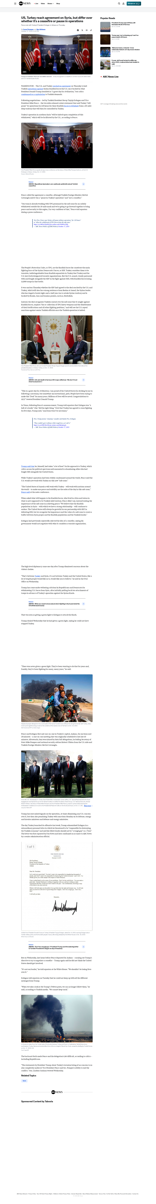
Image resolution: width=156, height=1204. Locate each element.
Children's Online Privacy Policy (61, 1199)
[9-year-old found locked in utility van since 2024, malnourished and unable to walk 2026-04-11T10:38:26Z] (120, 68)
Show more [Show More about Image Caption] (88, 810)
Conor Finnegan (28, 34)
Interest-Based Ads (76, 1199)
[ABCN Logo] (24, 3)
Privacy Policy (32, 1199)
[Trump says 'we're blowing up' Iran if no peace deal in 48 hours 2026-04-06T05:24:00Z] (120, 43)
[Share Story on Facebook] (76, 34)
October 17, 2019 (63, 231)
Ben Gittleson (41, 34)
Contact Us (135, 1199)
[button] (15, 4)
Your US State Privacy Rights (44, 1199)
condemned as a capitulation (33, 98)
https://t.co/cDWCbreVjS (41, 430)
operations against (35, 93)
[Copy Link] (91, 34)
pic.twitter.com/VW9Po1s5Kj (59, 229)
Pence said (25, 496)
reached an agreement (62, 90)
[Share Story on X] (81, 34)
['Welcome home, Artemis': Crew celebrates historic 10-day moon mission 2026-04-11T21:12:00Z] (120, 56)
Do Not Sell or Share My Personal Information (119, 1199)
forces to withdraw (71, 110)
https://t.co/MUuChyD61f (42, 229)
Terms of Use (102, 1199)
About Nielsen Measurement (90, 1199)
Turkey (37, 580)
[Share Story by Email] (86, 34)
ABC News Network (22, 1199)
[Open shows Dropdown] (50, 3)
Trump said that (27, 470)
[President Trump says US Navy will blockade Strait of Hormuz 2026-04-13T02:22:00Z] (120, 31)
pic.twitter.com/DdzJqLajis (58, 430)
